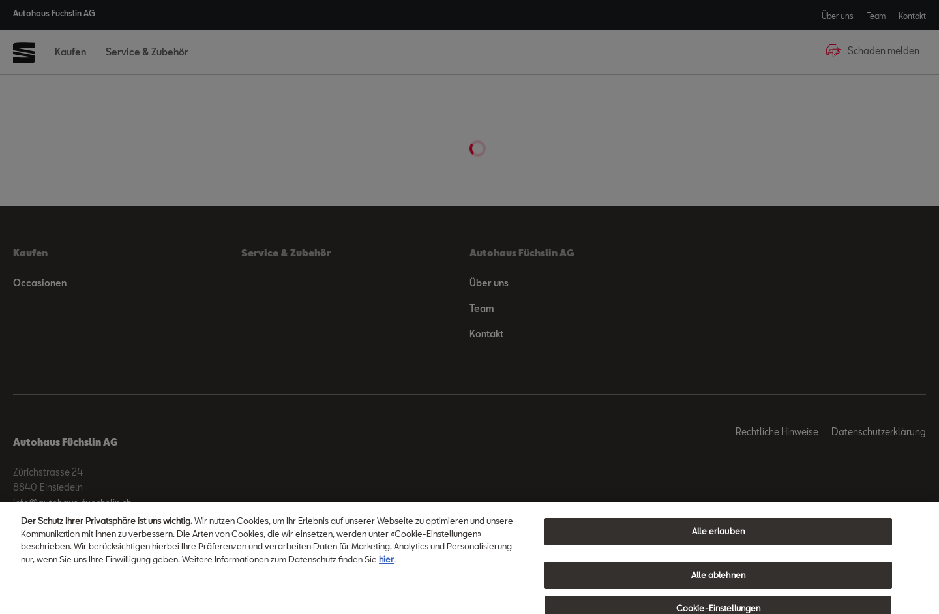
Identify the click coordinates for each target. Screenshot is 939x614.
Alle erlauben (718, 537)
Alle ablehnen (718, 581)
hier (386, 565)
